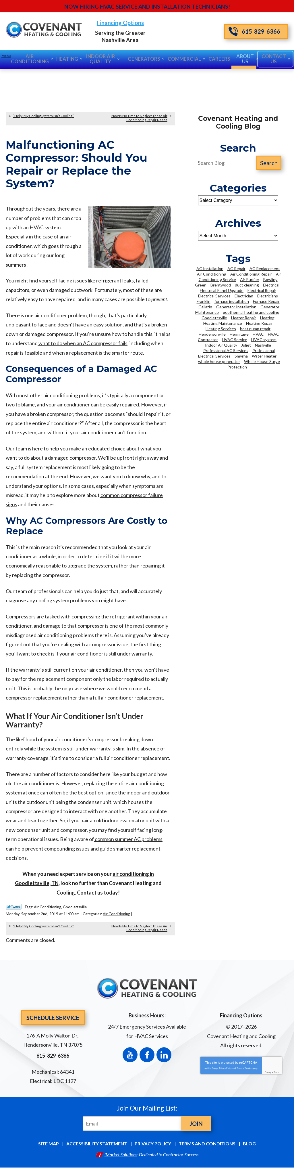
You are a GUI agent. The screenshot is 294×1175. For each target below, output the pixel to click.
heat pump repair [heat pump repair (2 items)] (255, 328)
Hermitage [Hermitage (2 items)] (239, 333)
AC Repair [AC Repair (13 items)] (236, 267)
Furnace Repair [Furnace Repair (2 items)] (266, 300)
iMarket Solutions (121, 1160)
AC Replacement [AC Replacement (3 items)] (264, 267)
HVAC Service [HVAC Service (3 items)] (234, 339)
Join (196, 1129)
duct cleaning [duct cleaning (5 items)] (247, 284)
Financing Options (147, 23)
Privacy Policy (225, 1072)
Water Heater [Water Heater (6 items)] (264, 355)
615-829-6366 (254, 31)
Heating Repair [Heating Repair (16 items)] (259, 322)
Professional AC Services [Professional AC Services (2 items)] (225, 349)
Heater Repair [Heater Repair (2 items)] (243, 317)
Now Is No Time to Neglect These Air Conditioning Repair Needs (139, 117)
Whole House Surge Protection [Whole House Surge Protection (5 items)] (253, 363)
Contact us (90, 898)
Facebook (147, 1058)
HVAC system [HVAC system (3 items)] (263, 339)
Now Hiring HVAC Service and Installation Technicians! (147, 6)
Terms (276, 1076)
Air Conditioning (47, 913)
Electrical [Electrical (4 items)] (271, 284)
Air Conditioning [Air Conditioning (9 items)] (211, 273)
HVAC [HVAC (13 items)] (258, 333)
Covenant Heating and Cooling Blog (238, 122)
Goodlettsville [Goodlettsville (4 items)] (214, 317)
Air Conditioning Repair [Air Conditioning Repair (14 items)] (251, 273)
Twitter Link (14, 913)
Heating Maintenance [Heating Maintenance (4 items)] (222, 322)
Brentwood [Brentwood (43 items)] (220, 284)
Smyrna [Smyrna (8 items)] (241, 355)
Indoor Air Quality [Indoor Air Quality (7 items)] (221, 344)
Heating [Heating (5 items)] (267, 317)
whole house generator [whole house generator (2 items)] (219, 360)
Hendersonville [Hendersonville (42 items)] (212, 333)
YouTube (130, 1058)
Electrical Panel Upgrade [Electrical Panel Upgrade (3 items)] (221, 289)
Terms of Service (244, 1072)
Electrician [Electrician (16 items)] (244, 295)
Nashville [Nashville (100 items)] (263, 344)
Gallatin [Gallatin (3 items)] (205, 306)
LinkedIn (163, 1058)
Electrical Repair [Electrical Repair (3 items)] (261, 289)
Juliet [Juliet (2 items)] (246, 344)
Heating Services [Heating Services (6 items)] (221, 328)
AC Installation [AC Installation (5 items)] (209, 267)
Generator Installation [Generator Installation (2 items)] (236, 306)
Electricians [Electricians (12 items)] (267, 295)
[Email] (133, 1130)
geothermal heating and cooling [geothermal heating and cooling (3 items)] (251, 311)
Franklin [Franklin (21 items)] (203, 300)
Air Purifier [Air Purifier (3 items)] (249, 278)
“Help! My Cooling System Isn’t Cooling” (43, 115)
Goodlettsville (75, 913)
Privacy (268, 1076)
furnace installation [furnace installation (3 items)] (231, 300)
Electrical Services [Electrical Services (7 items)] (214, 295)
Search (269, 162)
